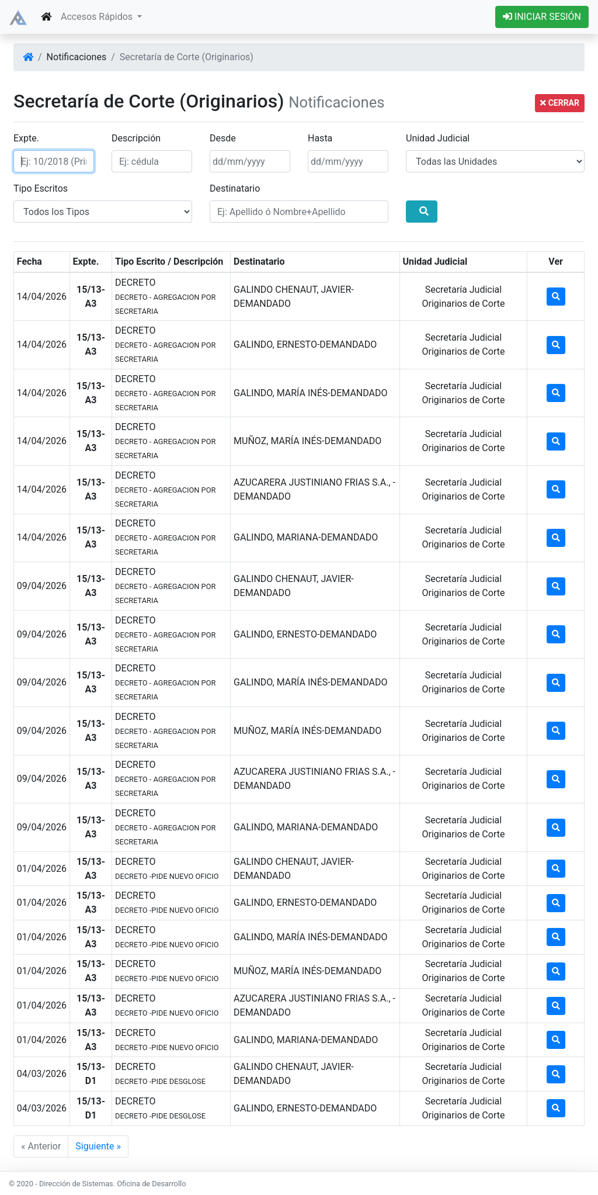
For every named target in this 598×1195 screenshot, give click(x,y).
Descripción (136, 138)
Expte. (26, 138)
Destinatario (235, 188)
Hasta (320, 138)
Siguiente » (98, 1146)
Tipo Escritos (40, 188)
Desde (223, 138)
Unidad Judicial (438, 138)
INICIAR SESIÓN (542, 16)
